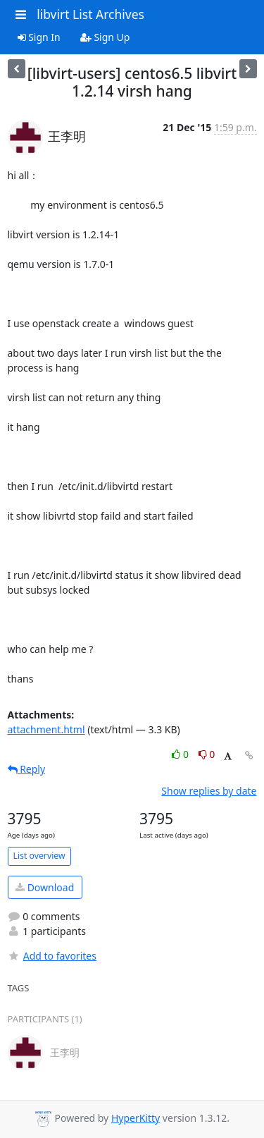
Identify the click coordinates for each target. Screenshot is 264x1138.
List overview (39, 856)
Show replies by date (208, 790)
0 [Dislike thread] (207, 754)
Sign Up (105, 37)
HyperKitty (135, 1118)
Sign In (39, 37)
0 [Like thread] (181, 754)
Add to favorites (52, 955)
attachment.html (46, 729)
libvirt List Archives (90, 14)
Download (44, 887)
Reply (27, 769)
